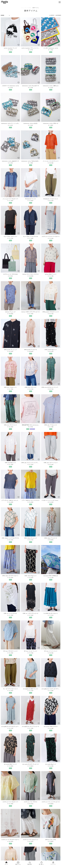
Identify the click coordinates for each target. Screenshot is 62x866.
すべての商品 (28, 7)
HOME (22, 7)
